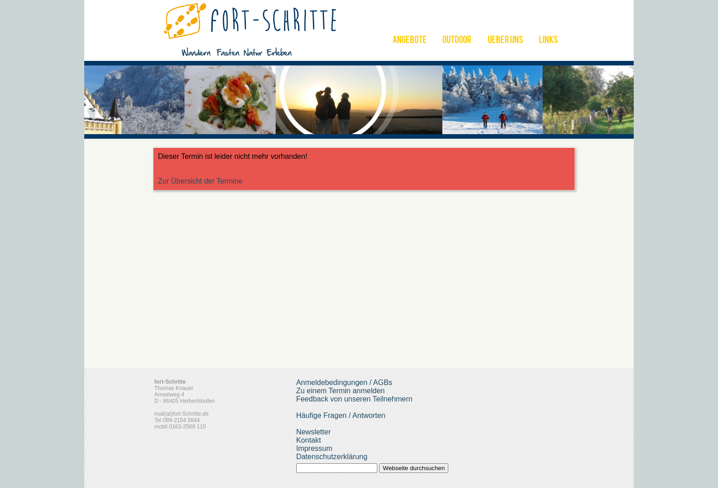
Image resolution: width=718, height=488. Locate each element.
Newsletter (313, 432)
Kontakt (308, 440)
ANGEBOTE (409, 41)
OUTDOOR (457, 41)
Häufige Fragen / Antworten (341, 415)
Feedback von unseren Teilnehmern (354, 399)
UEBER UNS (505, 41)
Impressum (314, 448)
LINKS (548, 41)
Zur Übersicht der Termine (200, 181)
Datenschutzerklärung (332, 457)
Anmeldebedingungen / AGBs (344, 382)
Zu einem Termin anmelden (340, 391)
